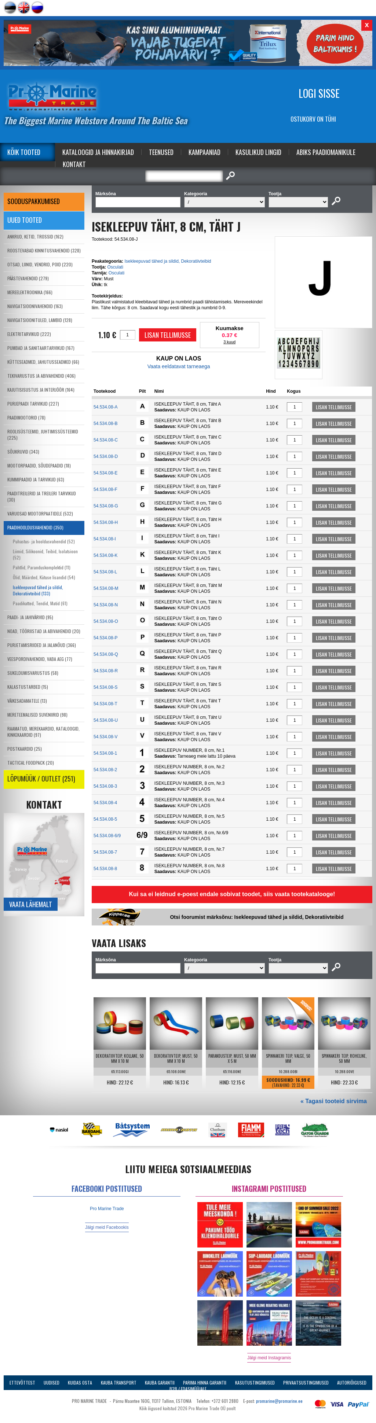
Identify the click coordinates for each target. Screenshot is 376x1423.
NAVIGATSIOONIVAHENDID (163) (35, 306)
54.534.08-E (105, 473)
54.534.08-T (105, 703)
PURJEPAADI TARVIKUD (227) (33, 403)
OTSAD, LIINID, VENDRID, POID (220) (40, 264)
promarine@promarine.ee (279, 1401)
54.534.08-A (105, 407)
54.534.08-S (105, 687)
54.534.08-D (106, 456)
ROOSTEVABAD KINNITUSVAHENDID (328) (44, 250)
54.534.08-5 (105, 819)
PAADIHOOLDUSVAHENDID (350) (35, 527)
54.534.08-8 (105, 868)
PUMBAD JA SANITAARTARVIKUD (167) (40, 348)
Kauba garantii (160, 1382)
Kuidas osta (80, 1382)
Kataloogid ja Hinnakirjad (98, 152)
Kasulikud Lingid (258, 152)
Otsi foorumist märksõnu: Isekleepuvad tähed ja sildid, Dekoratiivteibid (256, 917)
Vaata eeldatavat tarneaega (178, 366)
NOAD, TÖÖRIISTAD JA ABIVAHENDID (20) (43, 631)
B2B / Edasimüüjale (188, 1389)
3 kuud (229, 342)
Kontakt (74, 164)
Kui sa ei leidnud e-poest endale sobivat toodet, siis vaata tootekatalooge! (232, 894)
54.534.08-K (105, 555)
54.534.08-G (106, 506)
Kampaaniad (204, 152)
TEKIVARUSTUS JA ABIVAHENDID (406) (41, 376)
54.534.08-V (105, 736)
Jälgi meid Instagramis (269, 1357)
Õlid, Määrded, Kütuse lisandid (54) (44, 577)
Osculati (115, 267)
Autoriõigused (351, 1382)
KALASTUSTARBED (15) (27, 687)
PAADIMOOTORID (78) (26, 417)
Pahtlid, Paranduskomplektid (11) (41, 567)
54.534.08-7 (105, 852)
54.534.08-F (105, 489)
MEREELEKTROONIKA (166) (29, 292)
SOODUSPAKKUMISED (33, 201)
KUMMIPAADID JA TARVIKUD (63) (35, 479)
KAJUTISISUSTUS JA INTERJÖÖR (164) (40, 390)
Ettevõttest (22, 1382)
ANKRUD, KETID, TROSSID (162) (35, 236)
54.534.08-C (106, 440)
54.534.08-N (106, 604)
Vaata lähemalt (30, 904)
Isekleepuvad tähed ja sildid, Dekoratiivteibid (167, 261)
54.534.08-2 (105, 769)
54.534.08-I (105, 539)
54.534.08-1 (105, 753)
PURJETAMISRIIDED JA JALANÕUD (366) (41, 645)
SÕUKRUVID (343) (23, 451)
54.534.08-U (106, 720)
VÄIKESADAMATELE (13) (27, 701)
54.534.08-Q (106, 654)
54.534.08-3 (105, 786)
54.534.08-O (106, 621)
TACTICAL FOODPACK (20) (30, 762)
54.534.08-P (105, 637)
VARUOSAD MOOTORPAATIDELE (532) (40, 513)
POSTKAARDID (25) (24, 749)
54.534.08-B (105, 423)
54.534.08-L (105, 571)
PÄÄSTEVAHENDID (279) (28, 278)
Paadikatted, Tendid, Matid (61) (40, 603)
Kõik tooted (23, 152)
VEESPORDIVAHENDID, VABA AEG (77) (39, 659)
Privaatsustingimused (306, 1382)
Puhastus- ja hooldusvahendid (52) (44, 541)
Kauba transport (118, 1382)
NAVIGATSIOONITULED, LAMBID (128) (39, 320)
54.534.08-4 (105, 802)
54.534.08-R (106, 670)
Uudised (51, 1382)
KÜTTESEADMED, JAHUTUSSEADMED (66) (43, 362)
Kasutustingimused (255, 1382)
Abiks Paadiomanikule (325, 152)
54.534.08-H (106, 522)
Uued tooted (24, 220)
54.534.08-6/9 (107, 835)
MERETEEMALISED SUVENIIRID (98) (37, 715)
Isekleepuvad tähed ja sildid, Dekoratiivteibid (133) (38, 590)
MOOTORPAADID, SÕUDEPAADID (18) (39, 465)
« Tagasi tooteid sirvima (333, 1101)
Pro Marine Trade (107, 1208)
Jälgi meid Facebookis (107, 1227)
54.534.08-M (106, 588)
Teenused (161, 152)
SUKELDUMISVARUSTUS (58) (32, 673)
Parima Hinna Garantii (204, 1382)
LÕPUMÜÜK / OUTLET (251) (41, 778)
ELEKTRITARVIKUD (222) (29, 334)
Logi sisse (319, 93)
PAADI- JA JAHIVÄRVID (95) (30, 617)
